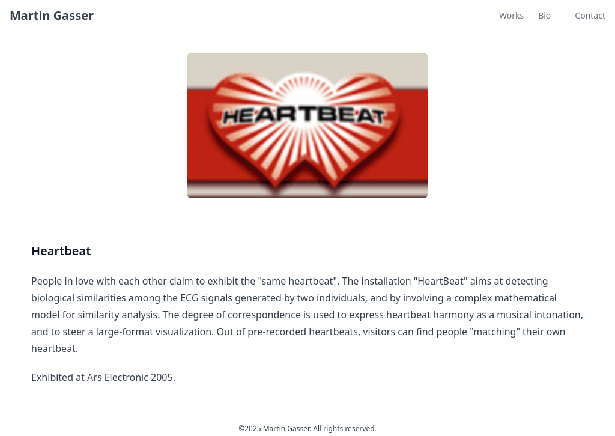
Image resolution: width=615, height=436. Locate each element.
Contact (590, 15)
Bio (544, 15)
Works (511, 15)
